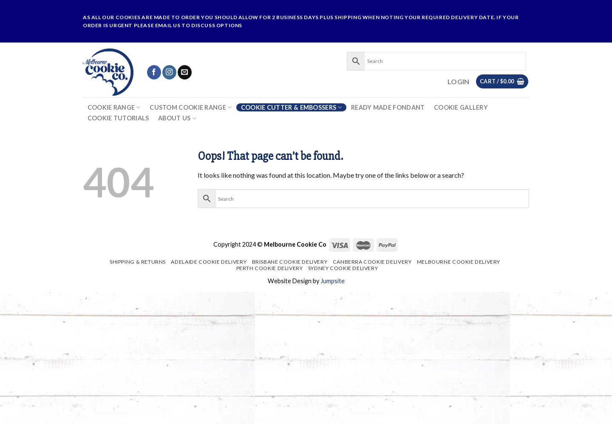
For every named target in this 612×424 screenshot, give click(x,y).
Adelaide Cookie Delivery (208, 262)
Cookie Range (114, 107)
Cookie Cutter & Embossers (291, 107)
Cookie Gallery (461, 107)
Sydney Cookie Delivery (343, 268)
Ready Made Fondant (388, 107)
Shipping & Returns (138, 262)
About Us (177, 118)
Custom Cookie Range (191, 107)
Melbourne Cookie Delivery (458, 262)
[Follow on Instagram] (169, 72)
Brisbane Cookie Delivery (290, 262)
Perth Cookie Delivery (269, 268)
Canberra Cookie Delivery (372, 262)
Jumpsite (332, 281)
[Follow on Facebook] (154, 72)
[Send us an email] (185, 72)
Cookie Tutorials (118, 118)
